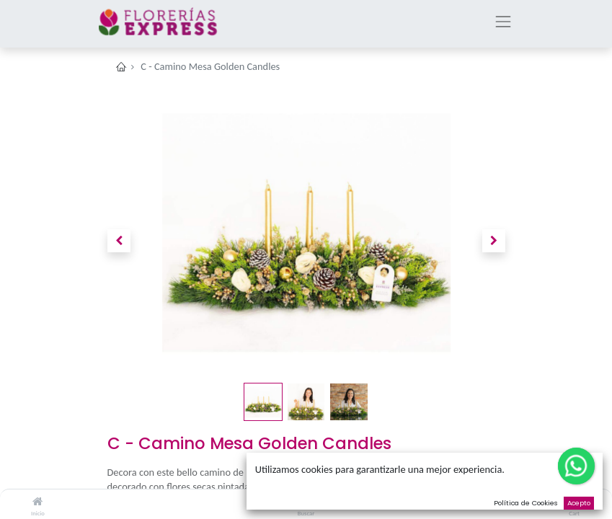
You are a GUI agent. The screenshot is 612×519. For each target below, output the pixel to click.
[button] (118, 240)
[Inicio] (37, 501)
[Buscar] (306, 501)
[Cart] (574, 501)
